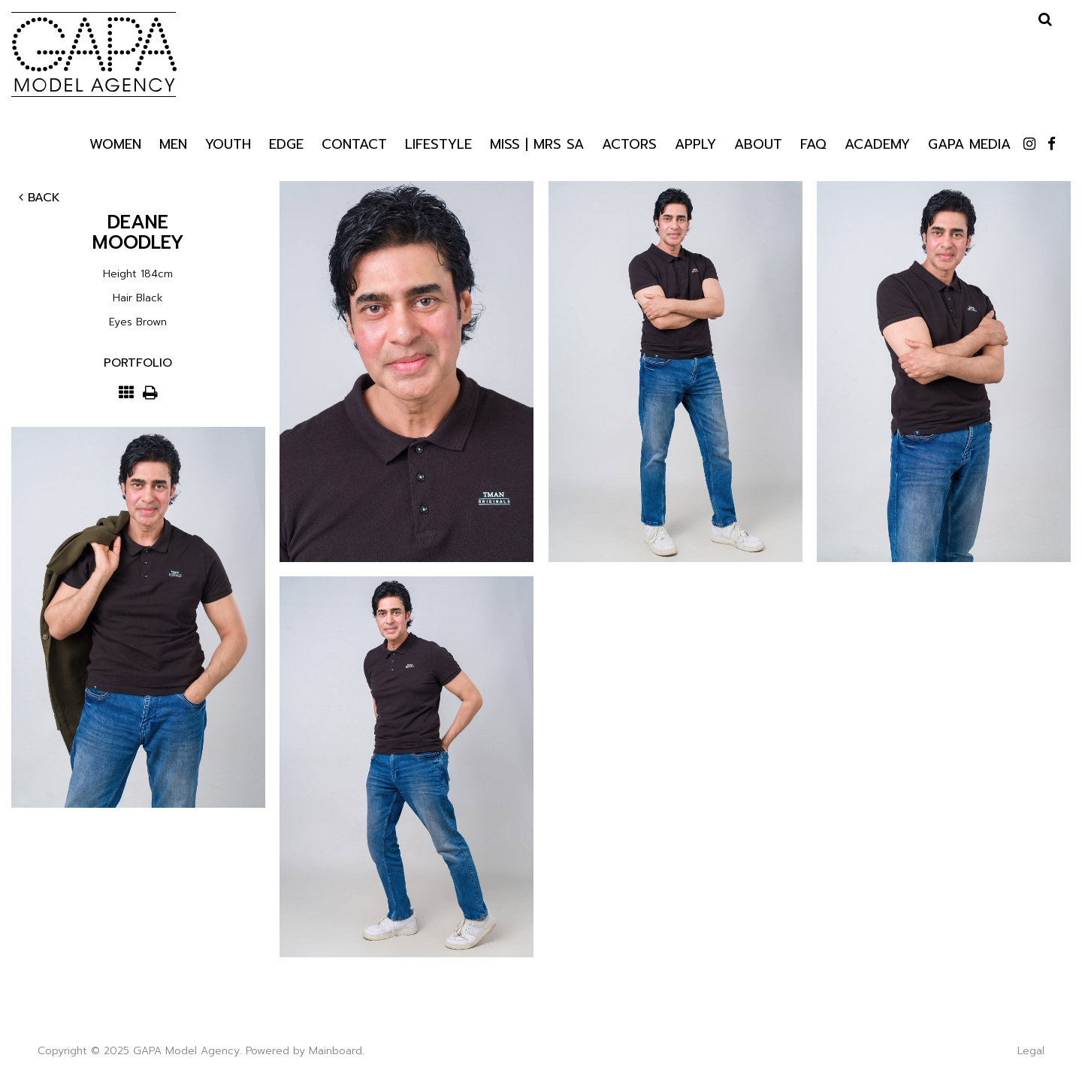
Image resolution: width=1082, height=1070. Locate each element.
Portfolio (138, 363)
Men (173, 143)
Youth (228, 143)
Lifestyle (438, 143)
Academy (877, 143)
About (758, 143)
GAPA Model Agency (94, 54)
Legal (1030, 1051)
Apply (695, 143)
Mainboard (335, 1051)
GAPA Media (969, 143)
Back (39, 198)
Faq (813, 143)
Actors (629, 143)
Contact (354, 143)
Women (115, 143)
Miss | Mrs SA (537, 143)
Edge (286, 143)
